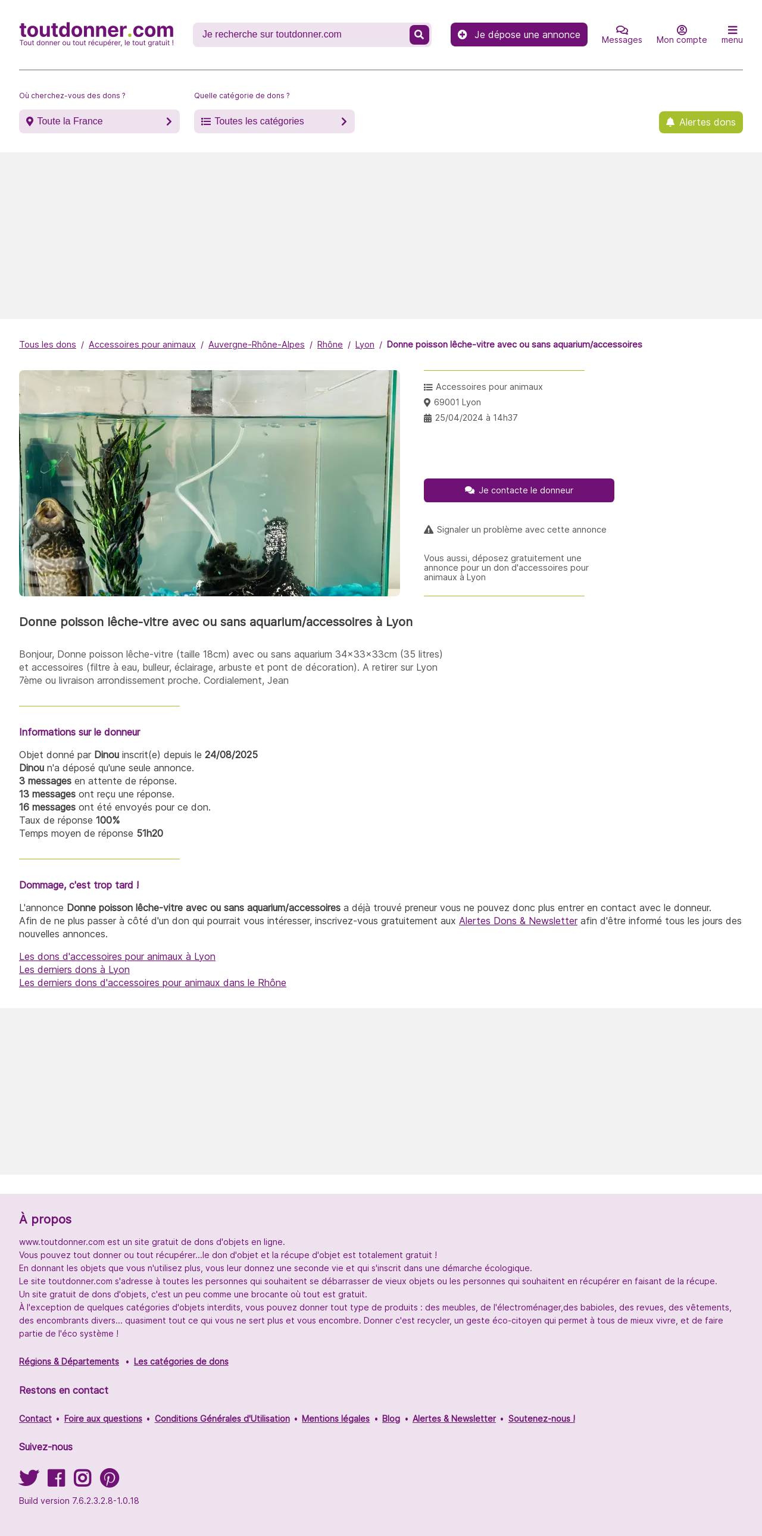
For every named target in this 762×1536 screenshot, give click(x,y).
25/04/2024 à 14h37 (476, 417)
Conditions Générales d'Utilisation (222, 1418)
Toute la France (69, 121)
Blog (391, 1418)
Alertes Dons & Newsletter (518, 921)
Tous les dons (47, 344)
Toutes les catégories (259, 121)
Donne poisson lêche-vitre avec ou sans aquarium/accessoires (514, 344)
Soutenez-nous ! (541, 1418)
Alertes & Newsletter (454, 1418)
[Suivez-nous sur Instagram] (82, 1482)
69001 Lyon (457, 402)
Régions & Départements (69, 1361)
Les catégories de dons (181, 1361)
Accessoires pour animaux (142, 344)
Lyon (364, 344)
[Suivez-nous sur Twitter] (28, 1482)
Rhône (330, 344)
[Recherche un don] (302, 34)
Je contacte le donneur (526, 490)
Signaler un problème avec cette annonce (522, 529)
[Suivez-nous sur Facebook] (56, 1482)
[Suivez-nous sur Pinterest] (109, 1482)
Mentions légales (336, 1418)
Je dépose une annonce (519, 34)
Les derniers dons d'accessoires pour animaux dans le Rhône (152, 982)
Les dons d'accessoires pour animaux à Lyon (117, 956)
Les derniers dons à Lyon (74, 969)
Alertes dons (707, 122)
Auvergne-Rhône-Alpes (256, 344)
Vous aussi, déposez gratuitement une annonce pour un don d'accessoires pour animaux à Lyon (506, 567)
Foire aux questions (103, 1418)
